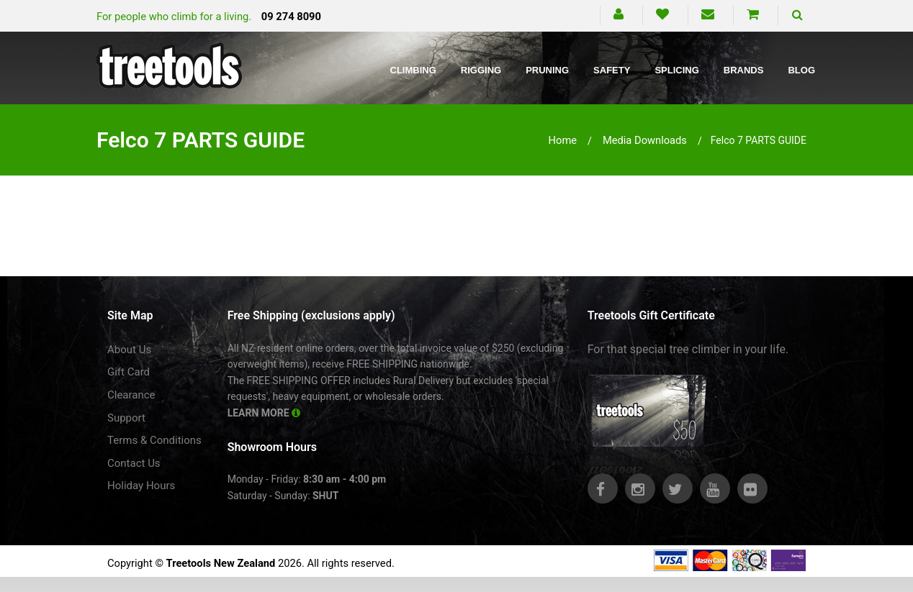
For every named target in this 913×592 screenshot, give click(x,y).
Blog (801, 70)
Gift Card (128, 371)
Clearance (131, 394)
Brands (744, 70)
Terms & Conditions (154, 440)
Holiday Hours (141, 485)
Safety (611, 70)
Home (563, 140)
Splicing (676, 70)
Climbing (413, 70)
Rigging (481, 70)
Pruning (547, 70)
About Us (129, 349)
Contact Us (134, 463)
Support (126, 417)
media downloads (645, 140)
